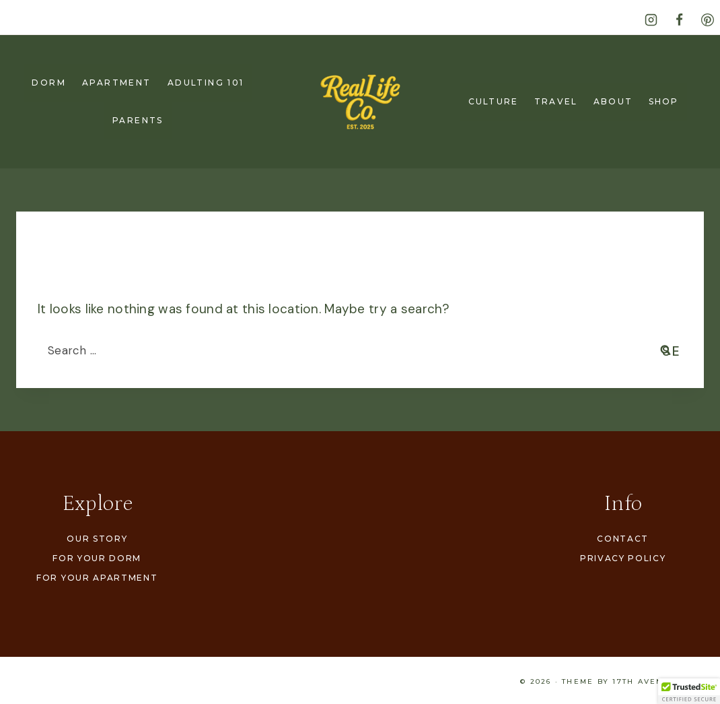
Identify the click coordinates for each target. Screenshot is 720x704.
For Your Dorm (96, 558)
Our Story (97, 539)
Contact (623, 539)
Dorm (49, 82)
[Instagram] (650, 19)
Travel (555, 101)
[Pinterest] (707, 19)
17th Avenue (644, 681)
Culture (493, 101)
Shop (664, 101)
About (613, 101)
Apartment (116, 82)
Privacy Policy (623, 558)
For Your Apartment (96, 578)
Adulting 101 (206, 82)
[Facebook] (679, 19)
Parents (138, 120)
